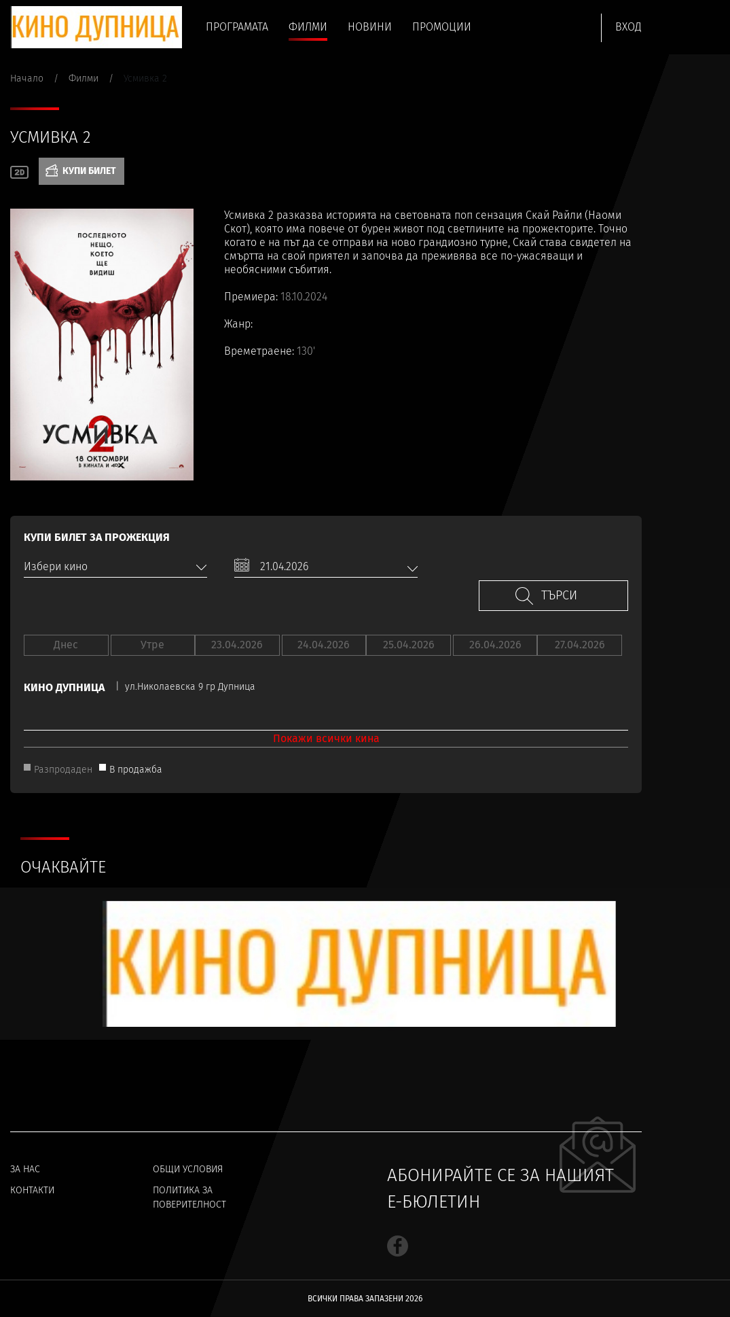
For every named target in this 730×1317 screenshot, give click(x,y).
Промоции (441, 26)
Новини (370, 26)
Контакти (32, 1190)
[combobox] (115, 567)
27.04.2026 (580, 644)
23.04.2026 (237, 644)
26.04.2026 (495, 644)
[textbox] (115, 567)
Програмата (237, 26)
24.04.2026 (323, 644)
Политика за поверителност (189, 1197)
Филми (308, 26)
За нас (25, 1169)
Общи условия (188, 1169)
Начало (26, 78)
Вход (628, 26)
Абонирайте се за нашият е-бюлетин (500, 1188)
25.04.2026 (409, 644)
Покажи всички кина (326, 738)
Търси (559, 595)
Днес (66, 644)
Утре (152, 644)
